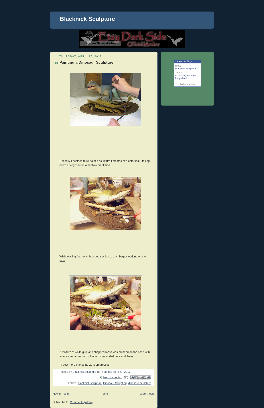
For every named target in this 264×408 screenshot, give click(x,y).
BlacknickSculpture (185, 68)
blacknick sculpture (90, 383)
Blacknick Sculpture (87, 19)
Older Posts (147, 393)
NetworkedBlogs (184, 61)
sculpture (180, 75)
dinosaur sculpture (139, 383)
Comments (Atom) (81, 402)
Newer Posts (61, 393)
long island (181, 78)
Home (104, 393)
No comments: (112, 377)
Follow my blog (187, 84)
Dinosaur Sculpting (115, 383)
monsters (192, 75)
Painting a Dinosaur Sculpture (86, 62)
